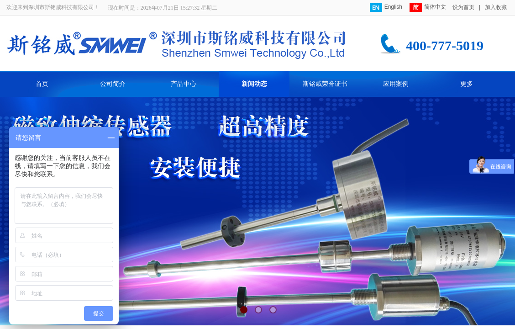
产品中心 (183, 83)
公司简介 (113, 83)
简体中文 (428, 7)
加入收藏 (496, 7)
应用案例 (396, 83)
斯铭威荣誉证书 (325, 83)
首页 (42, 83)
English (386, 7)
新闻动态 (254, 83)
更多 (466, 83)
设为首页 (463, 7)
